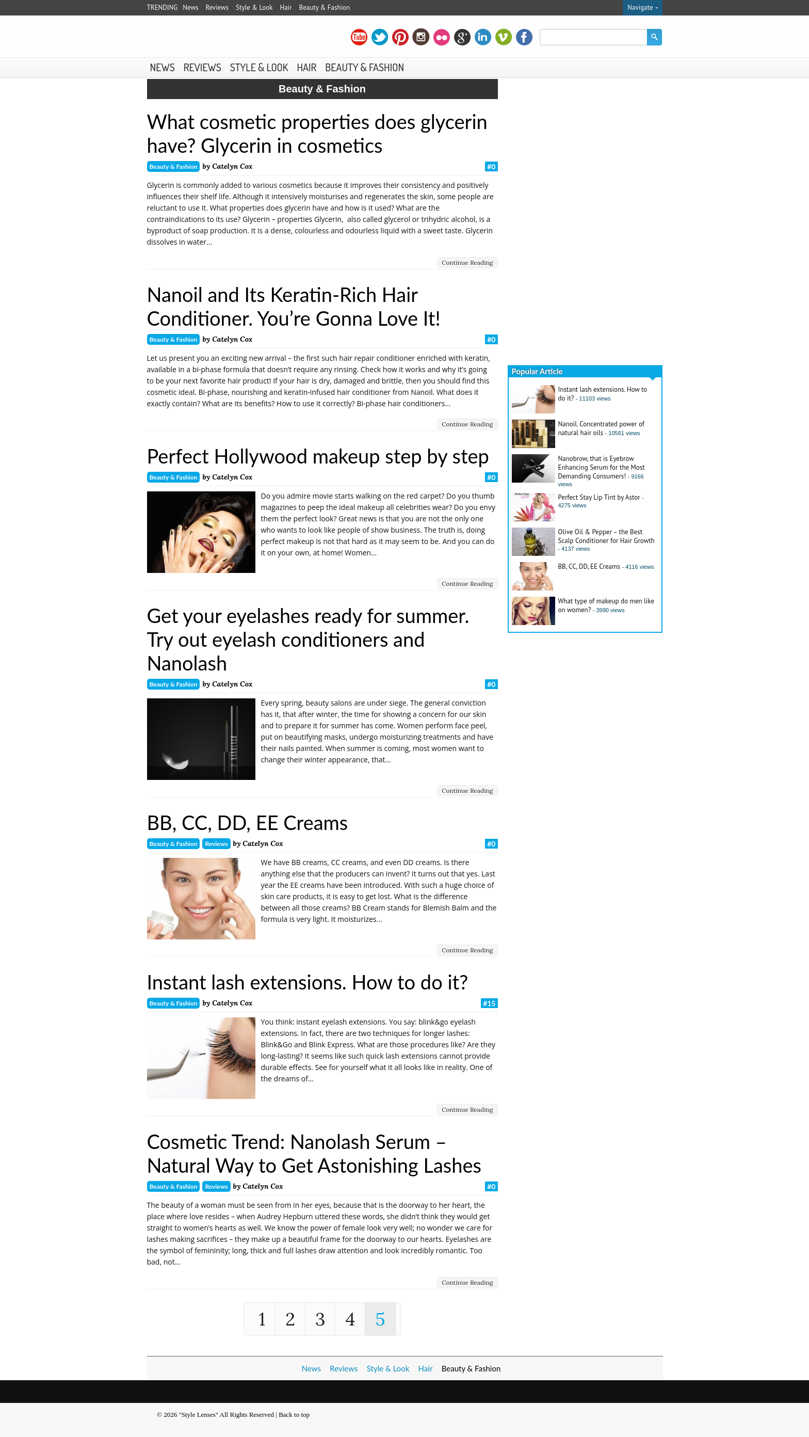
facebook (524, 37)
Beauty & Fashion (324, 7)
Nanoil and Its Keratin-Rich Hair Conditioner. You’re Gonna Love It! (294, 306)
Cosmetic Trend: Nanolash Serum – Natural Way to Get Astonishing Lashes (314, 1153)
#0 (491, 166)
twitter (380, 37)
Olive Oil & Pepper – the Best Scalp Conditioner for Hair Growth (606, 536)
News (190, 7)
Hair (286, 7)
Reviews (217, 7)
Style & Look (254, 7)
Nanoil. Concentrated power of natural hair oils (601, 428)
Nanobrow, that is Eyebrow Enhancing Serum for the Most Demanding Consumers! (601, 467)
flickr (441, 37)
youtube (359, 37)
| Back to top (293, 1414)
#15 (489, 1003)
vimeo (503, 37)
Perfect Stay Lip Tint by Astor (599, 497)
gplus (462, 37)
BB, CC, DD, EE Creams (247, 822)
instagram (421, 37)
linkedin (483, 37)
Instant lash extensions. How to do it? (307, 982)
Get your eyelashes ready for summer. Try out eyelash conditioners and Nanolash (308, 639)
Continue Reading (467, 262)
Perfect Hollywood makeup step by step (318, 456)
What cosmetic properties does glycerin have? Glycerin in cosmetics (317, 133)
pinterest (400, 37)
